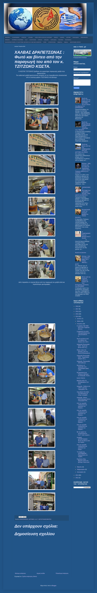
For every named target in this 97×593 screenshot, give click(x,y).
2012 (77, 477)
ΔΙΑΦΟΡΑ (62, 37)
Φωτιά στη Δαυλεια (80, 252)
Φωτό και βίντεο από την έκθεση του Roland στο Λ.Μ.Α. (83, 340)
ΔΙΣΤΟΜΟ (68, 37)
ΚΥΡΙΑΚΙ (40, 39)
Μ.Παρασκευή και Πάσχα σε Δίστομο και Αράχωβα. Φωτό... (84, 374)
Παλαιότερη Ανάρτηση (62, 573)
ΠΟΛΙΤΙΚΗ (60, 39)
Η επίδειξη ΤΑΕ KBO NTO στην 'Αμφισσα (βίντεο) (83, 327)
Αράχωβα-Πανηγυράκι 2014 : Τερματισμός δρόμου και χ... (83, 357)
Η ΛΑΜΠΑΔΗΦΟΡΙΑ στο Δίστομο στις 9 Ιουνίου (86, 235)
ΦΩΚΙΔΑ (66, 42)
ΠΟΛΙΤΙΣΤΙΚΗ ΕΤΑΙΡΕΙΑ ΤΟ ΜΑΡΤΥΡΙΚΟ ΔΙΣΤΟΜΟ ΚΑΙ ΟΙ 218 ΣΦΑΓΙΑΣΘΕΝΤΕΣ (23, 42)
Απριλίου (80, 323)
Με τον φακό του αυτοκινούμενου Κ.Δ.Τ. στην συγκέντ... (83, 433)
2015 (77, 314)
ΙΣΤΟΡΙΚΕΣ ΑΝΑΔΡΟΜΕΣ (17, 39)
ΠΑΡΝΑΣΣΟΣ (53, 39)
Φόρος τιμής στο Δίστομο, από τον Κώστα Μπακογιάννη (83, 351)
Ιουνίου (79, 318)
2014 (77, 316)
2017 (77, 309)
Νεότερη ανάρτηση (20, 573)
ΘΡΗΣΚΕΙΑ (7, 39)
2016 (77, 311)
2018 (77, 306)
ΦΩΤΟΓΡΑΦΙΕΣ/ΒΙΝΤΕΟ (75, 42)
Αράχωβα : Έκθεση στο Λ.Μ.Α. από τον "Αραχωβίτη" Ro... (83, 388)
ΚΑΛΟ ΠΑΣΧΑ (81, 378)
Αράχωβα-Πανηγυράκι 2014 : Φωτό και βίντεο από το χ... (83, 346)
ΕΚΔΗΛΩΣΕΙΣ (76, 37)
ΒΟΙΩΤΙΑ (56, 37)
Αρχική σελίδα (41, 573)
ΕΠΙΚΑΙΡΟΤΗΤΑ (84, 37)
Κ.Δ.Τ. (26, 39)
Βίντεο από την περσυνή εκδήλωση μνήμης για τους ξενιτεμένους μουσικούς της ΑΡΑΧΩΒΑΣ (82, 281)
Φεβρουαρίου (81, 469)
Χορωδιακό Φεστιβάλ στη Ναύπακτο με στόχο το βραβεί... (83, 393)
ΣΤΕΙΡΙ (44, 42)
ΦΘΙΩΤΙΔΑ (60, 42)
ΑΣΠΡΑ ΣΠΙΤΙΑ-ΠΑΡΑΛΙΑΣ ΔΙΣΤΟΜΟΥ (43, 37)
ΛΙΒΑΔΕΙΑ (46, 39)
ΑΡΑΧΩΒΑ (30, 37)
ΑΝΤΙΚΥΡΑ (23, 37)
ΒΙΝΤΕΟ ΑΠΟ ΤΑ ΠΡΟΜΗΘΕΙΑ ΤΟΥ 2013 (83, 382)
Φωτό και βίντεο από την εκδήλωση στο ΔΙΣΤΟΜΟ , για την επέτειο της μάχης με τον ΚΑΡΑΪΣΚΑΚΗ (82, 103)
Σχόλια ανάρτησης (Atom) (29, 576)
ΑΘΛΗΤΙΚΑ (7, 37)
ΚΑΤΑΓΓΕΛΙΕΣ (33, 39)
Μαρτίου (79, 467)
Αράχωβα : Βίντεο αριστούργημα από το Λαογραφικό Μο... (83, 399)
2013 (77, 475)
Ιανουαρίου (80, 472)
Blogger (54, 585)
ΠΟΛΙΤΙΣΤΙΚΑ (68, 39)
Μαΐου (79, 321)
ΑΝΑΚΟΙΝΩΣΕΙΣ (15, 37)
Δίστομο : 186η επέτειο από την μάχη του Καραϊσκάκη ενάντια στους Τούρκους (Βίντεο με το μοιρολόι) (83, 168)
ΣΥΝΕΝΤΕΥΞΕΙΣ (52, 42)
